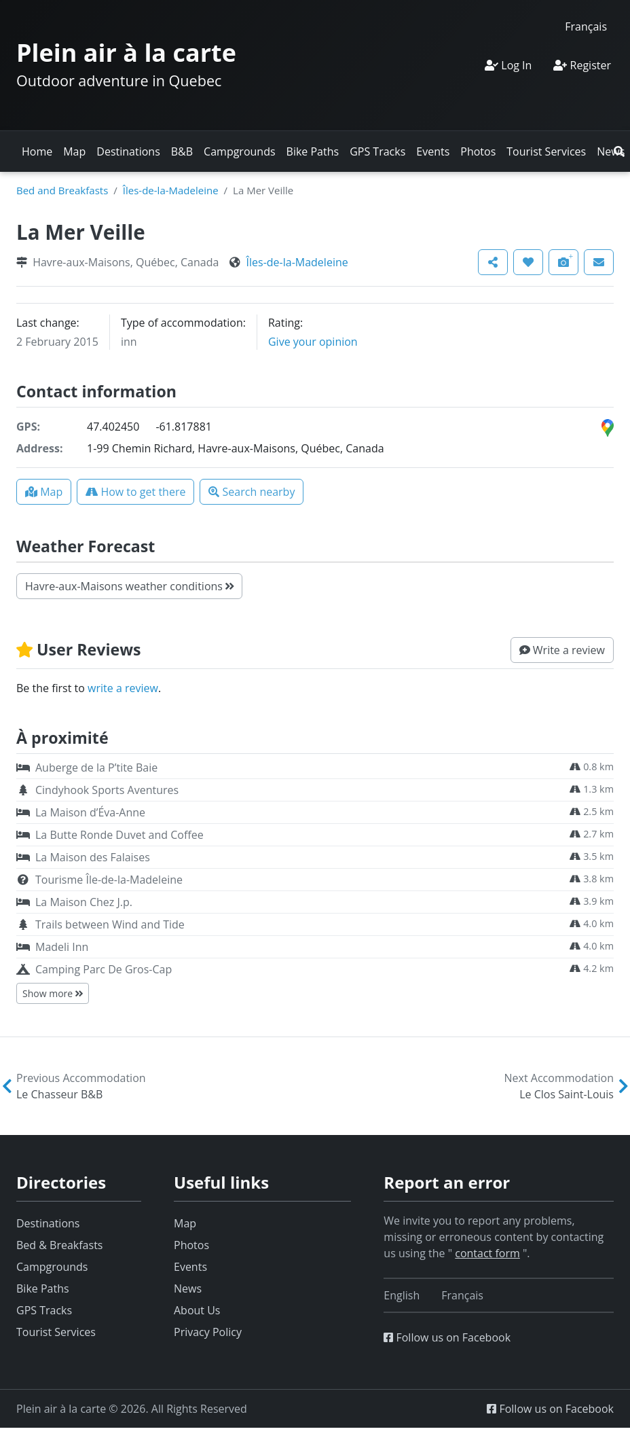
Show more (52, 993)
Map (74, 151)
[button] (619, 151)
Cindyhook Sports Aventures (107, 789)
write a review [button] (123, 688)
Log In (508, 65)
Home (37, 151)
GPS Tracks (377, 151)
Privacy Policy (208, 1331)
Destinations (128, 151)
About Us (197, 1310)
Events (432, 151)
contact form (487, 1253)
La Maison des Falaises (92, 857)
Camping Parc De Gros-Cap (103, 969)
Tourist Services (546, 151)
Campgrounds (239, 151)
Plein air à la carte (126, 52)
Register (582, 65)
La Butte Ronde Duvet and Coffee (119, 834)
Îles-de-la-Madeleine (171, 190)
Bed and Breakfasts (62, 190)
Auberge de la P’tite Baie (96, 767)
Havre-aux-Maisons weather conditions (129, 586)
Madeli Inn (61, 946)
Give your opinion (313, 341)
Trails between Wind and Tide (110, 924)
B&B (182, 151)
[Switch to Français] (586, 26)
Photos (478, 151)
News (188, 1288)
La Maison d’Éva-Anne (90, 812)
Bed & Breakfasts (59, 1245)
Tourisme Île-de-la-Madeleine (109, 879)
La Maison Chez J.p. (83, 902)
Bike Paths (312, 151)
